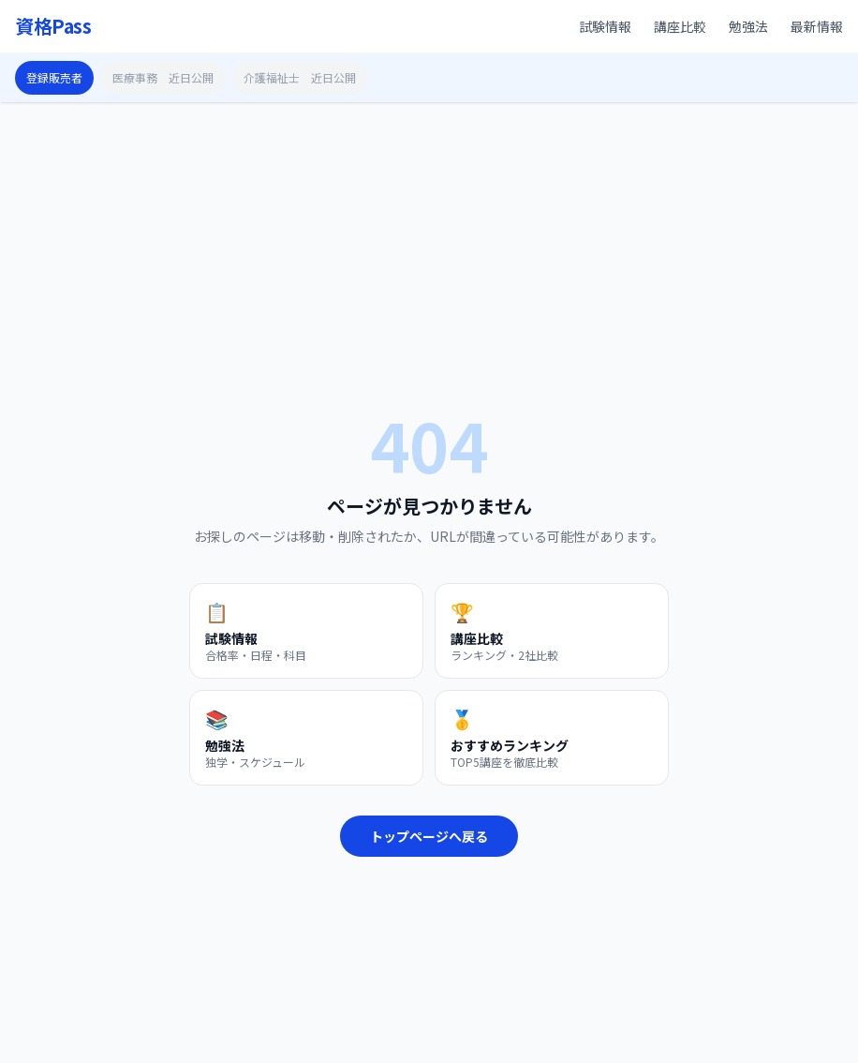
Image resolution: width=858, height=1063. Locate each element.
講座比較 (680, 26)
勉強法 (748, 26)
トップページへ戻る (429, 836)
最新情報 (817, 26)
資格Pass (53, 26)
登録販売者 (54, 77)
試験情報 (605, 26)
